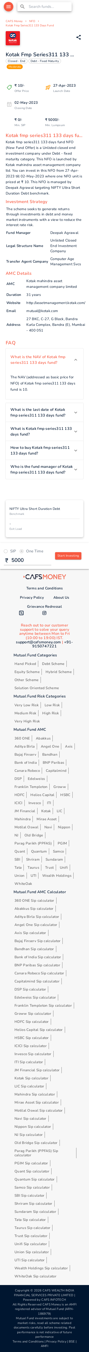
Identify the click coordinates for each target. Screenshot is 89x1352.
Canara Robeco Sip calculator (39, 973)
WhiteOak (23, 883)
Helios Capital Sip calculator (38, 1029)
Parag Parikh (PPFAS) (33, 843)
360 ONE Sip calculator (34, 900)
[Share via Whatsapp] (78, 37)
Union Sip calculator (31, 1252)
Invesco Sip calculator (33, 1054)
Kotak (46, 811)
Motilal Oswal (26, 827)
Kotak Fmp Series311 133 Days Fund (30, 25)
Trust (49, 867)
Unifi (64, 867)
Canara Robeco (27, 770)
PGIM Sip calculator (31, 1163)
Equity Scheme (27, 671)
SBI (17, 859)
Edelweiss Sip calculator (35, 997)
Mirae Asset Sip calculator (36, 1102)
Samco (58, 851)
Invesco (34, 803)
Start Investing (68, 556)
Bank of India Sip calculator (37, 957)
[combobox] (49, 6)
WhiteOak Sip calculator (35, 1276)
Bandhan (49, 754)
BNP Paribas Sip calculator (37, 965)
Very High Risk (27, 721)
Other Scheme (26, 680)
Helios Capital (42, 794)
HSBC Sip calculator (31, 1037)
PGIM (62, 843)
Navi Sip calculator (30, 1118)
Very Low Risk (26, 705)
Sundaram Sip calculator (35, 1211)
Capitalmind (56, 770)
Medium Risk (25, 713)
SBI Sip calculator (29, 1195)
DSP (18, 778)
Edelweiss (36, 778)
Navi (48, 827)
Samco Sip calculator (32, 1187)
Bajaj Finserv (25, 754)
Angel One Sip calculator (35, 924)
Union (19, 875)
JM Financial (24, 811)
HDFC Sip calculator (31, 1021)
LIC (59, 811)
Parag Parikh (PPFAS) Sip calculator (36, 1153)
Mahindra (22, 819)
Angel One (50, 746)
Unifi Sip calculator (30, 1244)
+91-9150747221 (52, 644)
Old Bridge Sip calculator (36, 1142)
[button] (44, 359)
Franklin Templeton (30, 786)
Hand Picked (25, 663)
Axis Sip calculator (30, 932)
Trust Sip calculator (30, 1235)
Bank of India (25, 762)
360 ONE (22, 738)
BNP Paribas (53, 762)
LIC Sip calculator (29, 1086)
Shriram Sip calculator (33, 1203)
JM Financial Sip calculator (37, 1070)
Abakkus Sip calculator (34, 908)
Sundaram (54, 859)
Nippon (64, 827)
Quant (19, 851)
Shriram (33, 859)
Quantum (39, 851)
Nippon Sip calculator (32, 1126)
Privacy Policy (32, 597)
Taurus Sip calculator (32, 1227)
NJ (16, 835)
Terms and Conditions (44, 588)
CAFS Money (14, 21)
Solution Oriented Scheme (36, 688)
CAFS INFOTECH (53, 1300)
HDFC (19, 794)
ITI (49, 803)
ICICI (18, 803)
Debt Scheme (53, 663)
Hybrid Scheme (59, 671)
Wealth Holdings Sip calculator (41, 1268)
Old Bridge (33, 835)
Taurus (33, 867)
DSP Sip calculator (30, 989)
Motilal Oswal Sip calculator (38, 1110)
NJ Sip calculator (28, 1134)
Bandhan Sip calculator (34, 949)
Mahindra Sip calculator (34, 1094)
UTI (34, 875)
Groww (59, 786)
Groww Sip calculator (32, 1013)
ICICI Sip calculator (30, 1046)
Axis (68, 746)
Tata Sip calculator (30, 1219)
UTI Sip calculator (29, 1260)
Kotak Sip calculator (31, 1078)
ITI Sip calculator (28, 1062)
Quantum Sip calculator (34, 1179)
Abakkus (43, 738)
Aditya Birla (24, 746)
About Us (61, 597)
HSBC (65, 794)
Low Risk (52, 705)
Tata (18, 867)
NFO (32, 21)
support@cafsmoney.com (38, 642)
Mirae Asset (46, 819)
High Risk (50, 713)
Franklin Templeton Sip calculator (43, 1005)
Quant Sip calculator (31, 1171)
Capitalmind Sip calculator (37, 981)
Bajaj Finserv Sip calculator (37, 941)
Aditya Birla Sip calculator (36, 916)
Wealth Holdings (56, 875)
